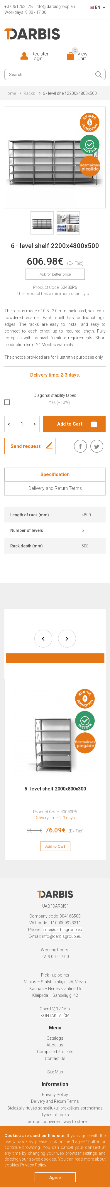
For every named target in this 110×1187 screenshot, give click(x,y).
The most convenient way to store (55, 1121)
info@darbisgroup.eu (55, 6)
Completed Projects (55, 1051)
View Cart (79, 56)
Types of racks (55, 1114)
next (67, 639)
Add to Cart (55, 846)
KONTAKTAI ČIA (55, 1015)
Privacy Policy (55, 1094)
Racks (29, 93)
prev (43, 639)
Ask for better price (55, 274)
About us (55, 1045)
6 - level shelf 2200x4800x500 (70, 93)
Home (10, 93)
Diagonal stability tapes (55, 395)
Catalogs (55, 1038)
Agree (55, 1177)
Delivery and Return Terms (55, 1101)
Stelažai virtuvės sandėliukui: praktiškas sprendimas (55, 1108)
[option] (55, 773)
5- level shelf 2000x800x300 (55, 789)
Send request (25, 446)
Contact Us (55, 1058)
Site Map (55, 1072)
